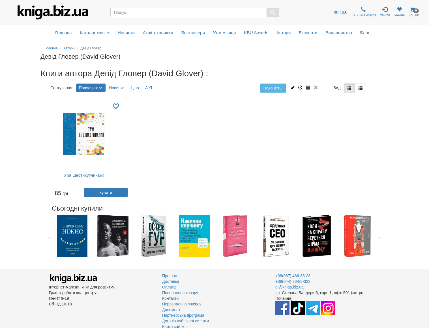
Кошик (414, 12)
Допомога (171, 309)
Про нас (169, 276)
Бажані (399, 12)
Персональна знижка (181, 304)
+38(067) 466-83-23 (292, 276)
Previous (49, 236)
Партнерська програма (183, 315)
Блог (365, 32)
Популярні (91, 88)
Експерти (308, 32)
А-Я (148, 88)
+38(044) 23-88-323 (292, 281)
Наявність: (273, 88)
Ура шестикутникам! (84, 175)
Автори (283, 32)
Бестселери (193, 32)
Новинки (126, 32)
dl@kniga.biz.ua (289, 287)
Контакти (170, 298)
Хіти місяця (224, 32)
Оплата (169, 287)
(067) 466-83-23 (363, 12)
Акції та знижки (158, 32)
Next (379, 236)
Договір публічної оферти (185, 321)
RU (336, 12)
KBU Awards (256, 32)
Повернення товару (180, 292)
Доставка (170, 281)
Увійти (385, 12)
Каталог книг (95, 32)
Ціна (135, 88)
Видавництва (338, 32)
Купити (105, 192)
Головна (63, 32)
